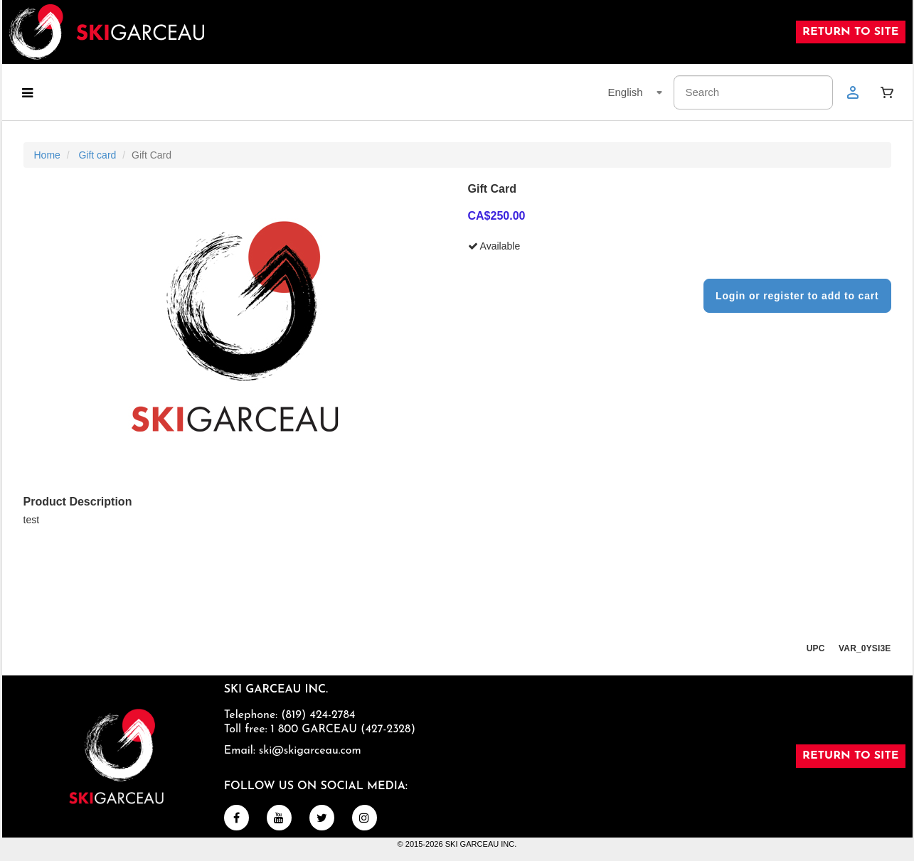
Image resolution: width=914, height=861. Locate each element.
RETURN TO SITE (850, 32)
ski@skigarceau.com (310, 750)
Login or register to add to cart (797, 295)
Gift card (97, 155)
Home (47, 155)
